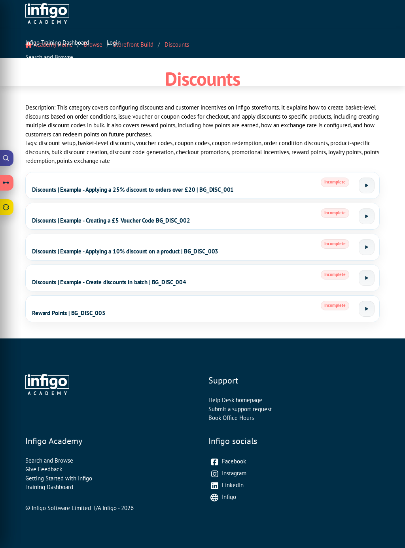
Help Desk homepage (235, 400)
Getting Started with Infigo (58, 478)
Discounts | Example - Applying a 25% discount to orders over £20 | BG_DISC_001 (133, 189)
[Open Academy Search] (6, 158)
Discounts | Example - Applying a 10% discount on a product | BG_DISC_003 (125, 251)
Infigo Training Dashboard (57, 42)
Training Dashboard (49, 487)
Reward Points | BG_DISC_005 (69, 313)
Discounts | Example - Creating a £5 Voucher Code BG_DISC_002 (111, 220)
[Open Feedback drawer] (6, 207)
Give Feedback (43, 469)
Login (114, 42)
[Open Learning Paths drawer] (6, 183)
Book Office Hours (231, 417)
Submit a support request (240, 409)
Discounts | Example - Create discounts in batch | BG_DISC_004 (109, 282)
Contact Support (45, 72)
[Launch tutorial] (367, 185)
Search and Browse (49, 57)
